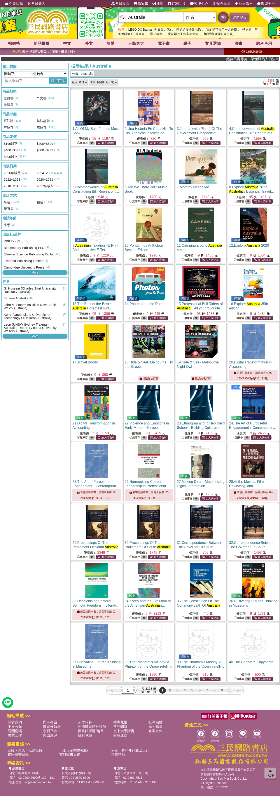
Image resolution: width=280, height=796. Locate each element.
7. (193, 187)
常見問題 (120, 726)
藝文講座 (244, 3)
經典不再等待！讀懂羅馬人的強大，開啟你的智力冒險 (263, 59)
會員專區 (120, 3)
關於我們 (15, 722)
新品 (41, 43)
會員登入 (36, 3)
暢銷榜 (14, 43)
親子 (187, 43)
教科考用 (264, 43)
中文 (67, 43)
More (35, 272)
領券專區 (221, 3)
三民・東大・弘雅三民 (25, 750)
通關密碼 (15, 731)
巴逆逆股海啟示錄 (188, 29)
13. (92, 308)
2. (149, 133)
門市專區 (50, 722)
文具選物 (213, 43)
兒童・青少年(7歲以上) (129, 750)
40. (251, 662)
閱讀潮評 (50, 735)
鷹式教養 (156, 34)
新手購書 (156, 726)
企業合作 (156, 731)
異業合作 (15, 735)
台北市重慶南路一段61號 (131, 773)
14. (144, 304)
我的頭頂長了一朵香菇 (221, 29)
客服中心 (199, 3)
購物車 (141, 3)
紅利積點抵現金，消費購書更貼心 (44, 51)
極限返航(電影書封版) (218, 34)
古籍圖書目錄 (18, 754)
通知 (157, 3)
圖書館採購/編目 (90, 731)
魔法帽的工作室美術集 (183, 34)
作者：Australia (82, 73)
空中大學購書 (123, 731)
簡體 (110, 43)
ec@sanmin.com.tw (37, 782)
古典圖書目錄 (69, 754)
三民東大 (136, 43)
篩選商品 (58, 81)
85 (229, 690)
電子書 (164, 43)
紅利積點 (156, 722)
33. (96, 605)
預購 (235, 387)
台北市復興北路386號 (24, 773)
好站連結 (120, 735)
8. (251, 191)
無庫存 (82, 143)
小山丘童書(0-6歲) (73, 750)
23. (201, 427)
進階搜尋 (240, 17)
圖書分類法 (52, 726)
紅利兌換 (177, 3)
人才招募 (85, 722)
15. (200, 308)
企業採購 (14, 3)
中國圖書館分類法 (92, 726)
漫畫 (238, 43)
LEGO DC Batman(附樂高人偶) (149, 29)
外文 (89, 43)
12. (249, 245)
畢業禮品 (118, 754)
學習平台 (266, 3)
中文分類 (15, 726)
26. (147, 486)
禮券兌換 (120, 722)
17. (85, 362)
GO (223, 17)
